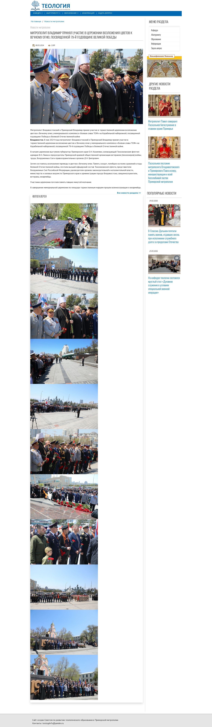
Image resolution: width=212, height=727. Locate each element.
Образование (70, 13)
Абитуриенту (52, 13)
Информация (86, 13)
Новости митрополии (54, 21)
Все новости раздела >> (129, 193)
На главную (36, 21)
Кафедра (37, 13)
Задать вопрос (102, 13)
